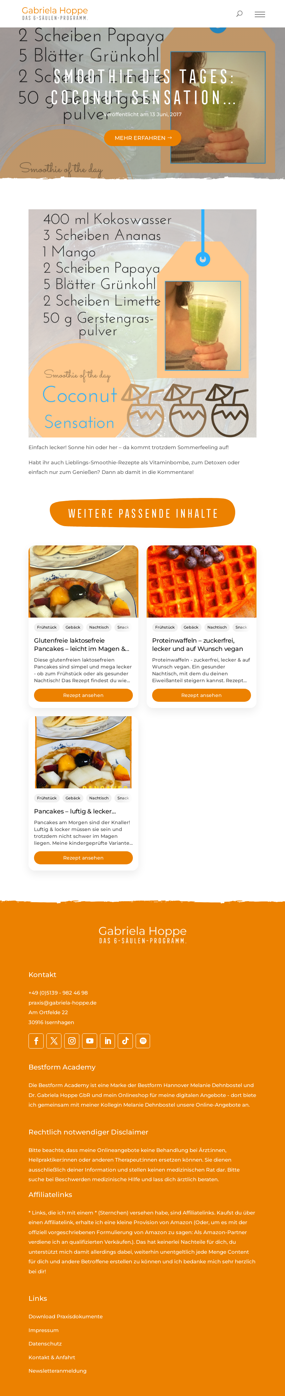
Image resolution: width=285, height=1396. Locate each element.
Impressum (43, 1330)
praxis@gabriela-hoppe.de (62, 1002)
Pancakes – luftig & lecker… (75, 811)
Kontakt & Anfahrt (51, 1357)
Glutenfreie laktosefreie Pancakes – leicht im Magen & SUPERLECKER (79, 649)
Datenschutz (45, 1343)
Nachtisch (99, 627)
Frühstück (47, 627)
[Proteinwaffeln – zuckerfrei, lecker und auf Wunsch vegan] (201, 581)
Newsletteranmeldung (57, 1370)
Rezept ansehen (83, 695)
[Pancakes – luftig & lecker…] (83, 752)
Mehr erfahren (140, 138)
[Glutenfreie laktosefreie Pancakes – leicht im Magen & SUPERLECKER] (83, 581)
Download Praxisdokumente (65, 1316)
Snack (123, 627)
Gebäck (73, 627)
